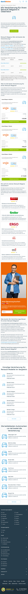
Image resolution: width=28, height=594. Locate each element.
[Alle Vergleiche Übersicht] (26, 1)
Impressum (4, 583)
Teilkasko (11, 45)
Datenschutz (14, 583)
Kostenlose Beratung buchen (19, 311)
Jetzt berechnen (14, 31)
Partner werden (22, 583)
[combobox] (7, 311)
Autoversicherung (9, 5)
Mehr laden (14, 418)
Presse (18, 581)
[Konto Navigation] (23, 1)
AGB (10, 583)
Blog (14, 581)
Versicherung (3, 5)
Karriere (10, 581)
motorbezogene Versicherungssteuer (9, 342)
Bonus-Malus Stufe (9, 48)
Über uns (5, 581)
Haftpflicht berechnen (14, 121)
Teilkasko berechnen (14, 149)
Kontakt (23, 581)
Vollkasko (7, 45)
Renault (14, 5)
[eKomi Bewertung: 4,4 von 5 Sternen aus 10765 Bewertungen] (7, 589)
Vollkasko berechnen (14, 179)
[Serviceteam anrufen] (20, 1)
